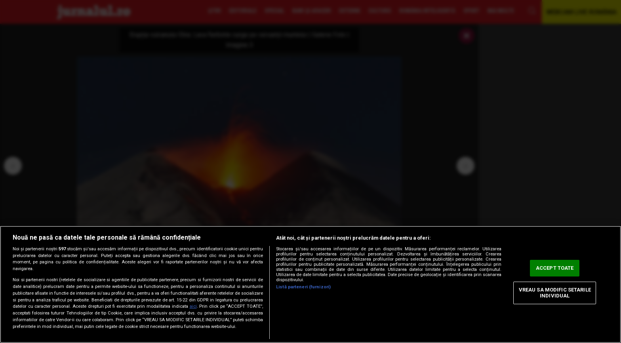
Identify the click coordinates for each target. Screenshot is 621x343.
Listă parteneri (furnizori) (303, 287)
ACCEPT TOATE (555, 268)
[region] (310, 284)
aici (193, 306)
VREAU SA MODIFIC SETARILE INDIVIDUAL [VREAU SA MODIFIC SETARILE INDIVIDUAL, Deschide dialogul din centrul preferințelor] (555, 293)
